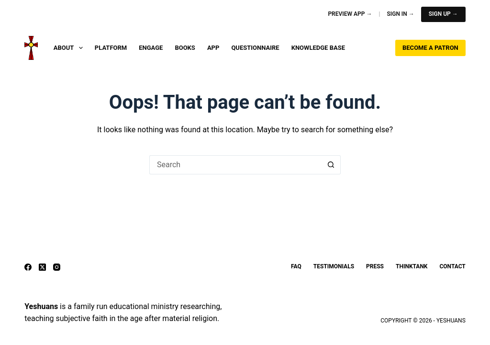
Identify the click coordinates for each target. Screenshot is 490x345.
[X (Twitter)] (42, 267)
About (70, 48)
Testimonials (333, 266)
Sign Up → (443, 14)
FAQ (296, 266)
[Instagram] (56, 267)
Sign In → (400, 14)
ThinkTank (411, 266)
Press (375, 266)
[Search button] (331, 164)
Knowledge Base (318, 47)
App (213, 47)
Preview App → (350, 14)
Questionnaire (255, 47)
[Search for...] (235, 164)
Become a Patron (430, 47)
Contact (452, 266)
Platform (111, 47)
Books (185, 47)
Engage (151, 47)
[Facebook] (28, 267)
